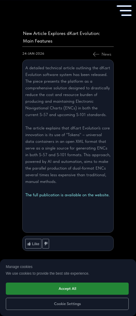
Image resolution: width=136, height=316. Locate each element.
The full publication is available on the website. (67, 194)
